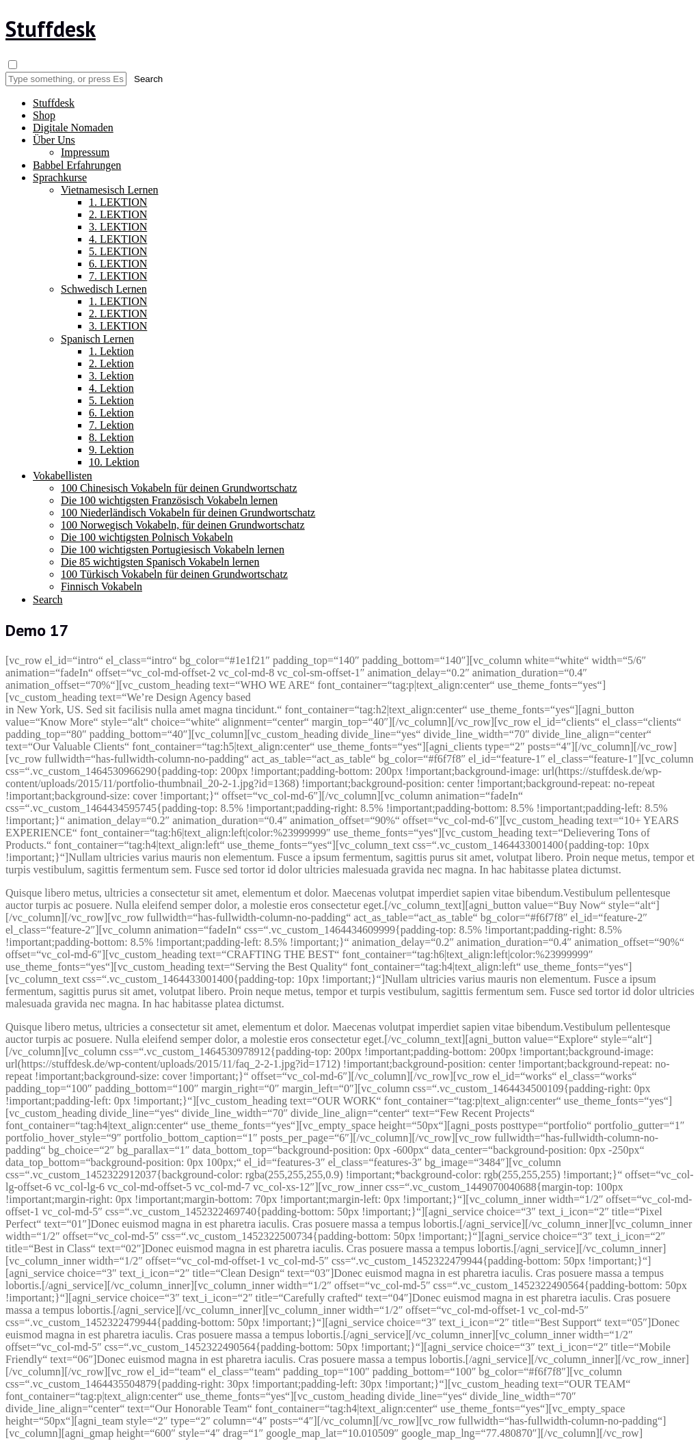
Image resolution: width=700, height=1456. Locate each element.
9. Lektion (111, 449)
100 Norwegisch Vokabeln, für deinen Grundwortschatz (183, 525)
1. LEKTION (118, 202)
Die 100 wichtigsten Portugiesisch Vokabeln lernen (172, 549)
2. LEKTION (118, 214)
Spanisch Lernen (97, 339)
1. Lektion (111, 351)
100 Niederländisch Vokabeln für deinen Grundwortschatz (188, 512)
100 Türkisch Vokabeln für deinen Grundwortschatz (174, 574)
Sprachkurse (60, 177)
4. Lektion (111, 388)
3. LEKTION (118, 227)
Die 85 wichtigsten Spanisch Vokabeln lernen (160, 562)
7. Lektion (111, 425)
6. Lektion (111, 413)
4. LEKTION (118, 239)
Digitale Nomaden (73, 127)
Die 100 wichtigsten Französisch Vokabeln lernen (169, 500)
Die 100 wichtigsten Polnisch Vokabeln (147, 537)
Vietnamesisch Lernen (110, 190)
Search (48, 599)
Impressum (85, 152)
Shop (44, 115)
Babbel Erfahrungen (77, 165)
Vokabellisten (62, 475)
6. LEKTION (118, 263)
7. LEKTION (118, 276)
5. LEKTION (118, 251)
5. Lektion (111, 400)
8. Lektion (111, 437)
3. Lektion (111, 376)
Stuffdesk (50, 28)
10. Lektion (114, 462)
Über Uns (54, 140)
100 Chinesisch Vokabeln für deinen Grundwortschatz (179, 488)
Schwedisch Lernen (104, 289)
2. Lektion (111, 363)
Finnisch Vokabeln (101, 586)
